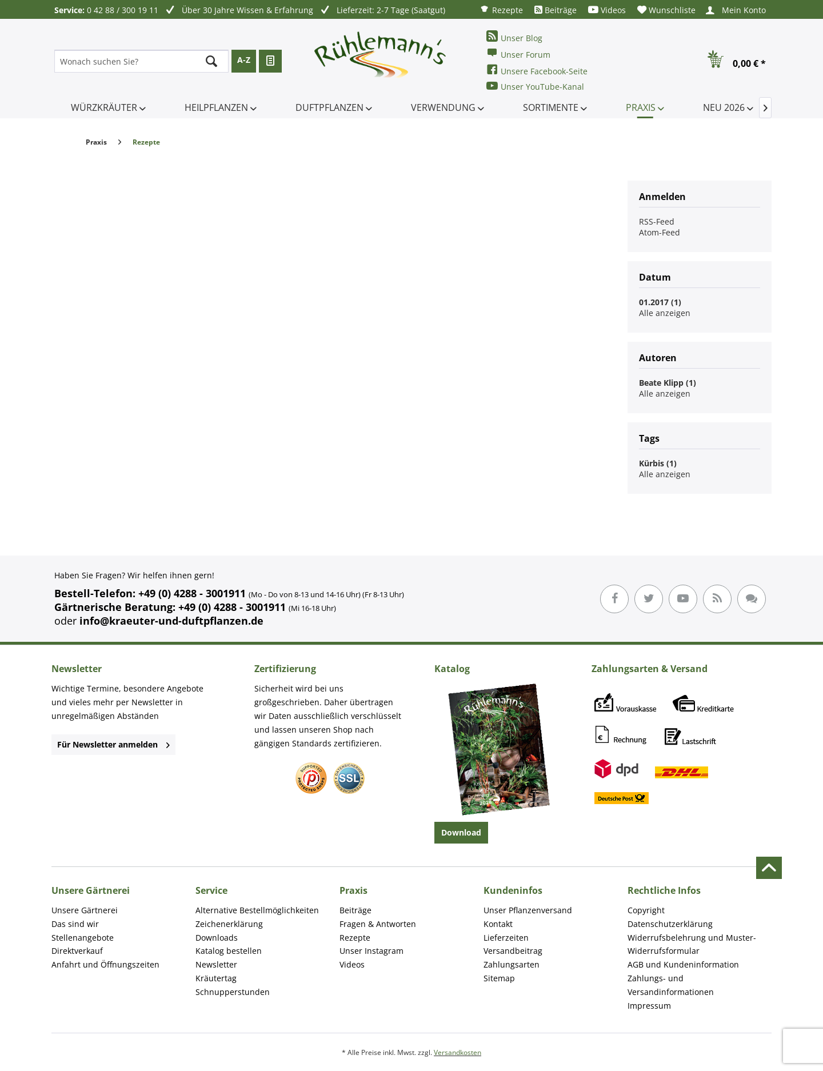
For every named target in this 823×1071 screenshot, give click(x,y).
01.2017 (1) (660, 302)
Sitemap (499, 978)
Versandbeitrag (513, 950)
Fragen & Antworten (377, 923)
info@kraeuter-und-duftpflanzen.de (171, 621)
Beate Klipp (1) (667, 382)
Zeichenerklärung (229, 923)
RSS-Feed (656, 221)
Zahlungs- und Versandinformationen (671, 985)
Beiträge (555, 10)
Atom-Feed (659, 232)
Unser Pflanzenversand (528, 910)
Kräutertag (216, 978)
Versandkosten (457, 1052)
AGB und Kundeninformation (683, 964)
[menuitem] (501, 9)
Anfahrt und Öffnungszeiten (105, 964)
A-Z (243, 59)
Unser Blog (514, 36)
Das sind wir (75, 923)
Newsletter (216, 964)
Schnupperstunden (232, 991)
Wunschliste (666, 10)
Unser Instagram (371, 950)
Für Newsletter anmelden (113, 744)
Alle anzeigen (664, 312)
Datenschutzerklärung (670, 923)
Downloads (216, 937)
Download (461, 832)
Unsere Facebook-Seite (537, 70)
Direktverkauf (77, 950)
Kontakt (498, 923)
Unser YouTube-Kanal (535, 86)
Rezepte (501, 9)
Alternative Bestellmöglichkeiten (257, 910)
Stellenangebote (82, 937)
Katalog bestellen (228, 950)
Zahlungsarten (512, 964)
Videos (607, 10)
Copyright (646, 910)
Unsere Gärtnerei (84, 910)
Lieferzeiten (506, 937)
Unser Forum (518, 53)
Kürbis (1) (658, 463)
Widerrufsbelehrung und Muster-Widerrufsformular (692, 944)
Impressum (649, 1005)
